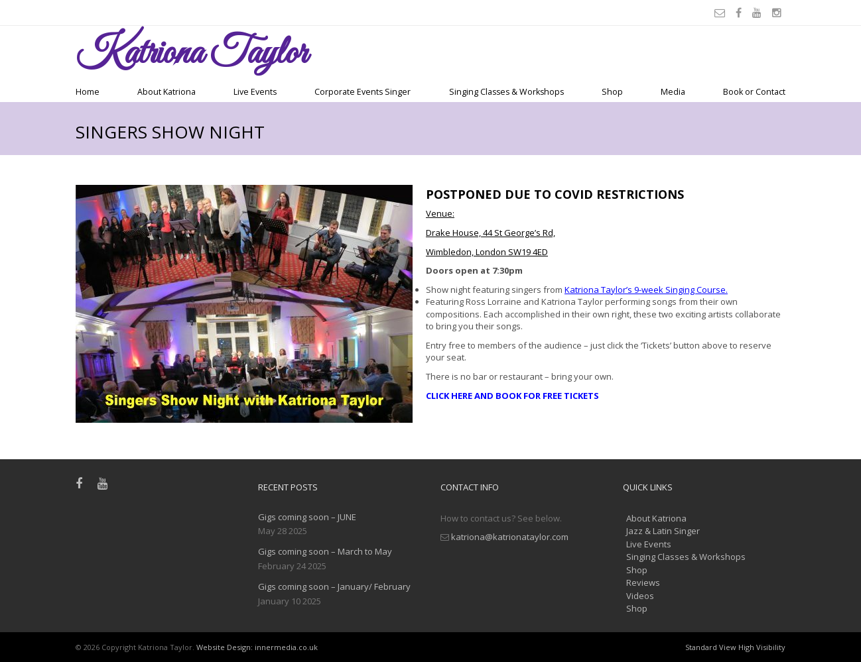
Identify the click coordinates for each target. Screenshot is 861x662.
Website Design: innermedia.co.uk (257, 647)
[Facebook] (741, 12)
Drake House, (454, 233)
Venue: (440, 213)
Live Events (255, 91)
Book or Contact (754, 91)
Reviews (643, 582)
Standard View (710, 647)
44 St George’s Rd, (519, 233)
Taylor (191, 54)
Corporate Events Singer (362, 91)
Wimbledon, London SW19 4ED (487, 252)
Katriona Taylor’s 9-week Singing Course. (646, 290)
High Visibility (761, 647)
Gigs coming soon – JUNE (307, 517)
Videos (640, 596)
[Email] (721, 12)
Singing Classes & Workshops (506, 91)
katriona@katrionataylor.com (509, 537)
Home (87, 91)
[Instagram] (778, 12)
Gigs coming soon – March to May (325, 551)
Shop (612, 91)
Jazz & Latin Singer (663, 531)
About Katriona (166, 91)
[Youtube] (758, 12)
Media (673, 91)
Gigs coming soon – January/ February (334, 586)
